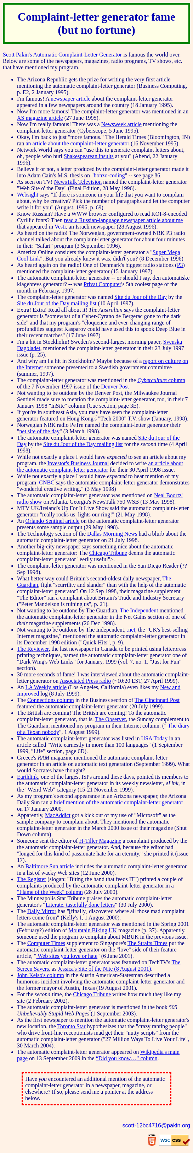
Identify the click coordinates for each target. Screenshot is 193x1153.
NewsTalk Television (78, 182)
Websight (27, 195)
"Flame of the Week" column (50, 892)
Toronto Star (71, 1026)
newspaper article (70, 99)
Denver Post (115, 387)
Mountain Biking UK (92, 930)
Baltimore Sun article (49, 866)
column (161, 380)
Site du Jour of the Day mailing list (56, 303)
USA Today (154, 738)
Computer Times (46, 943)
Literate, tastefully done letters (80, 905)
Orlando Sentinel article (52, 521)
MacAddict (57, 815)
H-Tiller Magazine (100, 841)
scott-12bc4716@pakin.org (156, 1125)
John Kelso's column (40, 975)
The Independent (139, 610)
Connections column (50, 700)
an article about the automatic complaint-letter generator (100, 466)
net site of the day (39, 431)
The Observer (110, 719)
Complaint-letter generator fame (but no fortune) (96, 23)
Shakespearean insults (89, 156)
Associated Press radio (85, 681)
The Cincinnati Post (157, 700)
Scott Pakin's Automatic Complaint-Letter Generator (62, 55)
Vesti (60, 227)
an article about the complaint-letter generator (77, 143)
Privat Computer (102, 284)
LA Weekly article (46, 687)
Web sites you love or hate (67, 956)
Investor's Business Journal (78, 463)
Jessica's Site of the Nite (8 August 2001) (104, 969)
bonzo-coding (109, 175)
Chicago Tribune (108, 553)
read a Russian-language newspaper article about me (123, 220)
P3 (180, 265)
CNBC (47, 482)
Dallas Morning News (112, 534)
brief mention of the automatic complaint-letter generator (118, 802)
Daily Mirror (41, 911)
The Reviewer (33, 649)
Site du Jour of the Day (140, 297)
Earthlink (27, 777)
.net (131, 630)
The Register (31, 879)
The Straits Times (147, 943)
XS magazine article (40, 118)
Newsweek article (121, 124)
